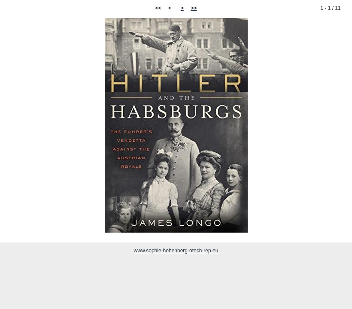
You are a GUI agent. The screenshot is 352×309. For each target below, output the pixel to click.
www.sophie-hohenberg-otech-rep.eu (176, 251)
